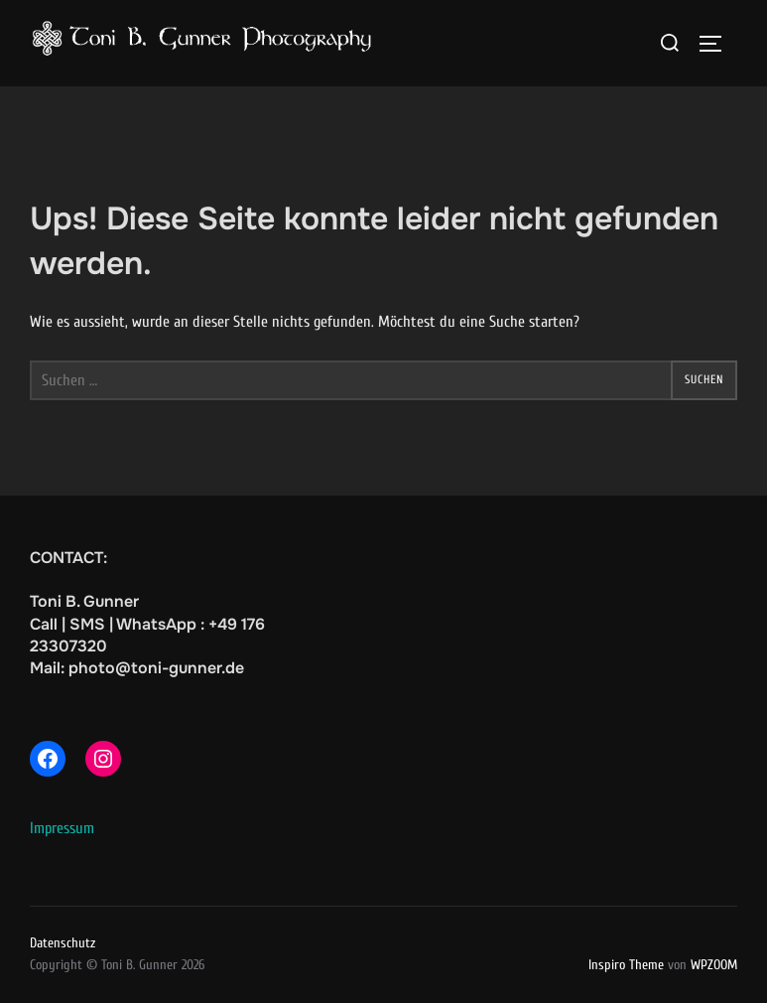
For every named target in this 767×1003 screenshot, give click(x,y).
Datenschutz (62, 942)
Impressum (62, 828)
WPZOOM (714, 964)
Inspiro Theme (626, 964)
